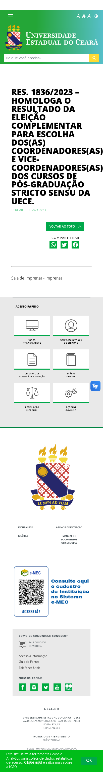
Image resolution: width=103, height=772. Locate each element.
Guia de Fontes (29, 661)
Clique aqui (33, 763)
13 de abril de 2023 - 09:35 (29, 210)
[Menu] (10, 16)
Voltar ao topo (62, 226)
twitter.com (45, 687)
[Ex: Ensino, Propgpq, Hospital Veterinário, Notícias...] (46, 58)
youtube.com (57, 687)
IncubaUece (25, 527)
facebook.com (22, 687)
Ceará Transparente (32, 330)
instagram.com (34, 687)
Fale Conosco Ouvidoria (37, 644)
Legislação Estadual (32, 397)
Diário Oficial (71, 363)
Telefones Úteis (29, 668)
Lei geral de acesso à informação (32, 363)
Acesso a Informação (33, 656)
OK (89, 761)
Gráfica (23, 536)
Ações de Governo (71, 397)
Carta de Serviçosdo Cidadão (71, 330)
